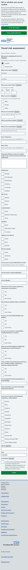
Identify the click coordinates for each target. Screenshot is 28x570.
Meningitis (7, 422)
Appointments (5, 501)
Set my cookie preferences (14, 33)
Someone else (8, 66)
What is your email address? (11, 127)
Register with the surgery (7, 513)
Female (7, 105)
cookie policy (4, 24)
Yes (6, 291)
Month (8, 90)
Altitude (7, 245)
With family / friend (10, 228)
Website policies (5, 562)
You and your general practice (9, 535)
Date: (2, 452)
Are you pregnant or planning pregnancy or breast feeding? (13, 379)
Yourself (7, 63)
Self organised (8, 177)
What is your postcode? (10, 112)
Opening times (5, 521)
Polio (6, 405)
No (5, 295)
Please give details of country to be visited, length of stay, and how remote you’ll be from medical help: (13, 155)
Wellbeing (4, 532)
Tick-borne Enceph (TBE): (11, 439)
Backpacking (8, 180)
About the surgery (6, 510)
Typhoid (7, 411)
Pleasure (7, 201)
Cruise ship (8, 187)
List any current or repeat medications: (11, 272)
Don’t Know (8, 298)
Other (6, 108)
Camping (7, 184)
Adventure (8, 256)
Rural (6, 242)
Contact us (4, 516)
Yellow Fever (8, 425)
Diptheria (7, 408)
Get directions (5, 493)
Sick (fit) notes (5, 523)
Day (2, 90)
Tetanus (7, 401)
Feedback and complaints (8, 529)
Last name (4, 79)
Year (12, 90)
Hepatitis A (8, 415)
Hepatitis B (8, 418)
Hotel (6, 211)
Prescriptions (4, 504)
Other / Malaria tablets (11, 442)
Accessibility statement (7, 557)
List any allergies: (5, 280)
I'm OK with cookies (14, 27)
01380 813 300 (5, 496)
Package (7, 173)
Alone (6, 225)
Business (7, 197)
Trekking (7, 191)
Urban (6, 238)
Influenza (7, 428)
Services (3, 507)
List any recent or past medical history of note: (13, 262)
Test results (4, 526)
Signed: (6, 446)
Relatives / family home (11, 214)
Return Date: (4, 145)
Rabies (6, 432)
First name (4, 73)
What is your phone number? (12, 120)
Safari (6, 252)
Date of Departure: (6, 137)
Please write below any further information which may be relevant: (12, 387)
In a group (7, 232)
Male (6, 101)
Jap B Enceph (8, 435)
